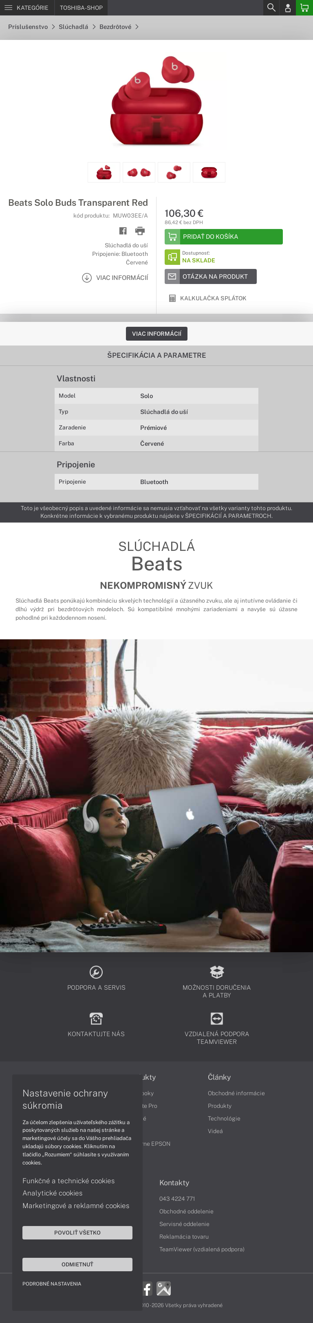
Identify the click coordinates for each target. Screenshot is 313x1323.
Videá (215, 1131)
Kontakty (174, 1183)
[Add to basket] (224, 236)
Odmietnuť (77, 1264)
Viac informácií (156, 333)
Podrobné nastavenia (52, 1284)
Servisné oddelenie (184, 1224)
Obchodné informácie (236, 1093)
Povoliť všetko (77, 1232)
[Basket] (304, 7)
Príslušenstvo (31, 26)
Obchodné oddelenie (186, 1211)
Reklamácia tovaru (184, 1236)
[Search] (271, 7)
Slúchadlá (77, 26)
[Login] (288, 7)
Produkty (219, 1106)
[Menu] (27, 7)
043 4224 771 (177, 1198)
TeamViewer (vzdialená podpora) (202, 1249)
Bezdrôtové (118, 26)
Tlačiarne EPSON (147, 1143)
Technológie (224, 1118)
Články (219, 1077)
